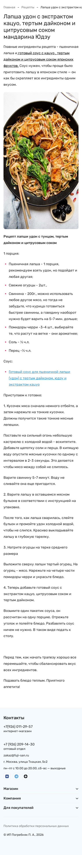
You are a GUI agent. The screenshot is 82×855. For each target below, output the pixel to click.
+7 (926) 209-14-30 (19, 744)
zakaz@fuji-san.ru (16, 755)
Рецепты (27, 7)
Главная (9, 7)
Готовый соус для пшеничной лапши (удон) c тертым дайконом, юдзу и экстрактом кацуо (39, 378)
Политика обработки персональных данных (36, 826)
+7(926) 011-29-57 (18, 726)
